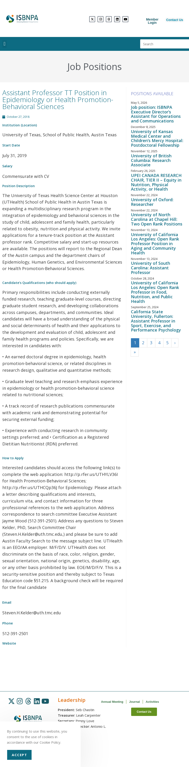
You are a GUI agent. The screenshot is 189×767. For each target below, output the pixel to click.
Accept (19, 754)
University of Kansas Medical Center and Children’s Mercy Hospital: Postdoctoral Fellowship (157, 138)
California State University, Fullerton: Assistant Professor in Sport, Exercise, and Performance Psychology (156, 321)
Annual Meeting (112, 701)
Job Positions (94, 66)
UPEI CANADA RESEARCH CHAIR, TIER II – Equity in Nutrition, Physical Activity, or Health (156, 182)
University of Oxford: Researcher (152, 202)
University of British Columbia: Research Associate (151, 160)
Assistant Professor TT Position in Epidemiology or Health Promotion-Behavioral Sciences (57, 99)
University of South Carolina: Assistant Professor (150, 267)
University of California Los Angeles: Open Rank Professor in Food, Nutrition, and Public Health (155, 292)
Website (9, 643)
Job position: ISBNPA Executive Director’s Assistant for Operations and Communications (156, 114)
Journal (134, 701)
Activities (152, 701)
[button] (4, 44)
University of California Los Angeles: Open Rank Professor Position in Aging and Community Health (155, 244)
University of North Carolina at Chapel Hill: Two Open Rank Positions (156, 219)
